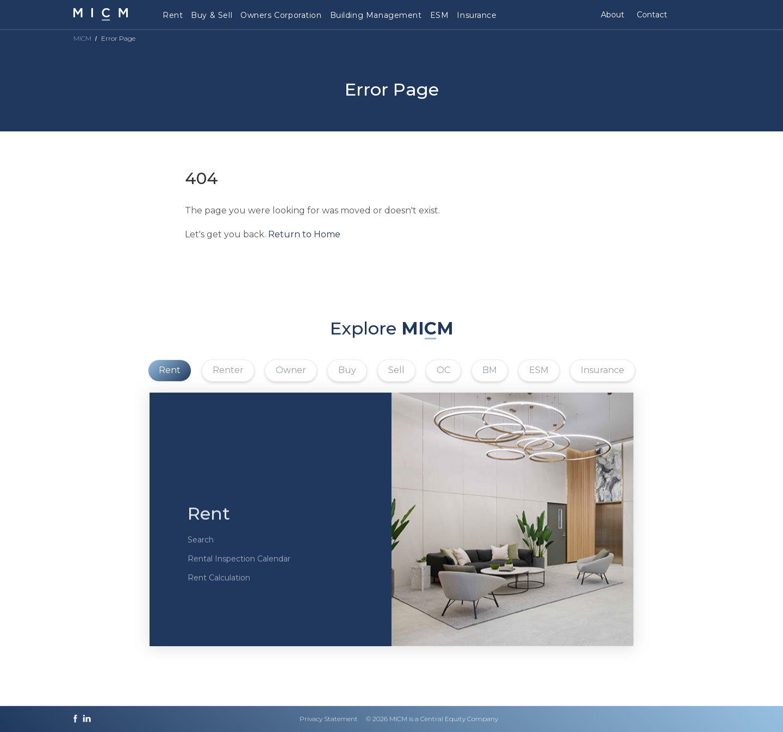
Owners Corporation (280, 15)
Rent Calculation (219, 591)
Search (201, 553)
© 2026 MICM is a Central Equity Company (432, 719)
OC (443, 370)
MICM (82, 38)
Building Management (376, 15)
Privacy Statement (329, 719)
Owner (291, 370)
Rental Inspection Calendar (239, 572)
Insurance (476, 15)
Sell (396, 370)
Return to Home (304, 234)
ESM (439, 15)
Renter (228, 370)
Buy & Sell (211, 15)
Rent (173, 15)
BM (489, 370)
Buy (347, 370)
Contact (652, 15)
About (612, 15)
